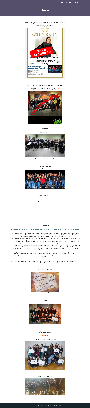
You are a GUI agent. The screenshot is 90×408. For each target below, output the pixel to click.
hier (54, 158)
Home (62, 2)
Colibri (59, 405)
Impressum (68, 2)
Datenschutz (76, 2)
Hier (40, 293)
